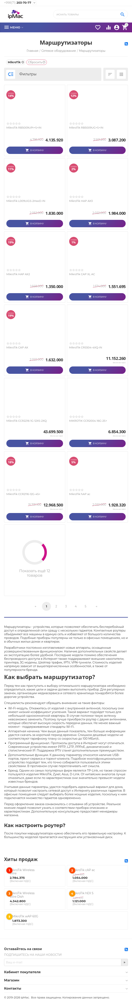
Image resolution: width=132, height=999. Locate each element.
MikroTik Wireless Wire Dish (22, 894)
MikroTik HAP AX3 (81, 200)
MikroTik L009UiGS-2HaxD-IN (25, 200)
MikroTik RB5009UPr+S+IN (23, 127)
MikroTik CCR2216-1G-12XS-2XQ (26, 420)
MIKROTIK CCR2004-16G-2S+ (88, 420)
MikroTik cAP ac (83, 870)
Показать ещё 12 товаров (34, 573)
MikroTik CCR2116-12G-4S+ (23, 494)
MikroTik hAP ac (79, 494)
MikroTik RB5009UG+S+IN (86, 127)
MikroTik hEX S (82, 893)
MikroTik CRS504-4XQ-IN (85, 347)
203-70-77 (17, 3)
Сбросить (37, 62)
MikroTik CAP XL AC (82, 274)
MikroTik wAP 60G (25, 916)
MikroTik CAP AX (17, 347)
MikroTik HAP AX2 (18, 274)
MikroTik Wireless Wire (22, 871)
